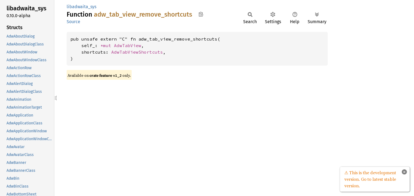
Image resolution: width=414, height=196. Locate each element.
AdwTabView (127, 45)
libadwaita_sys (81, 6)
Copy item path (200, 14)
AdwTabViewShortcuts (137, 52)
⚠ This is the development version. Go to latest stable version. (370, 179)
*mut (107, 45)
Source (73, 21)
